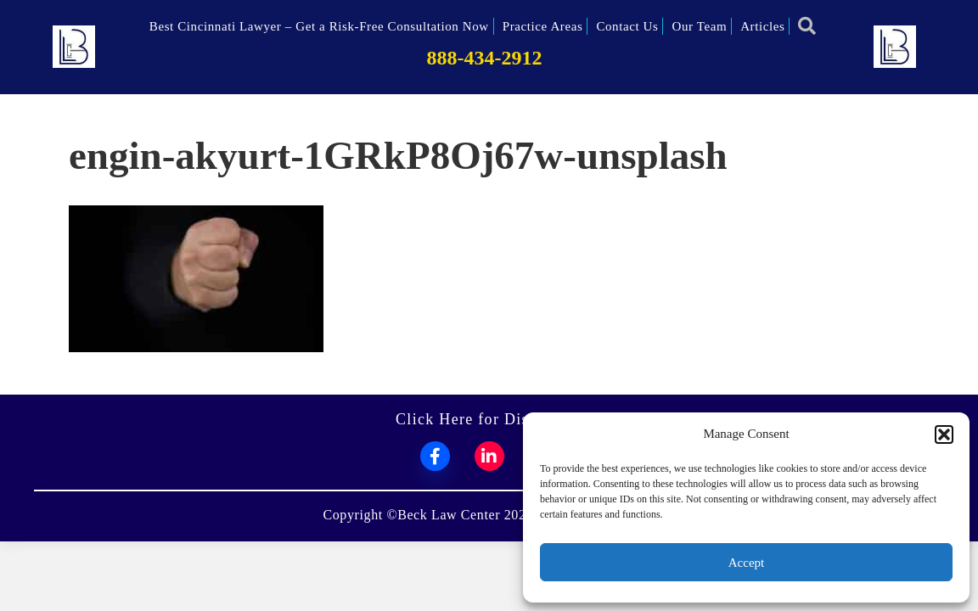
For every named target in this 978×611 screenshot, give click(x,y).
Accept (746, 562)
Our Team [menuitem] (699, 26)
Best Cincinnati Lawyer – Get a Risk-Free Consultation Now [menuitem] (319, 26)
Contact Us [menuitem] (627, 26)
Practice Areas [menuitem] (543, 26)
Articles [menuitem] (762, 26)
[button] (944, 434)
